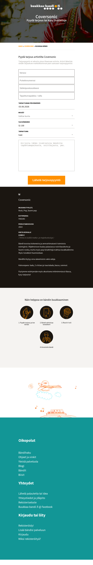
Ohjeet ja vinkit (27, 462)
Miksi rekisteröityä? (29, 544)
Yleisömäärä (24, 122)
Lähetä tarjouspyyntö (47, 185)
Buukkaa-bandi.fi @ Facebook (35, 512)
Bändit (22, 475)
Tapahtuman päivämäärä (29, 103)
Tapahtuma (23, 131)
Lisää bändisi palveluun (32, 535)
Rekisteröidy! (26, 531)
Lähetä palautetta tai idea (33, 499)
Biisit (21, 480)
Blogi (21, 471)
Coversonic (29, 46)
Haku (20, 46)
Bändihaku (24, 458)
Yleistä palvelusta (28, 467)
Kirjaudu (23, 540)
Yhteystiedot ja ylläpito (31, 503)
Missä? (21, 112)
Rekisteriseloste (27, 507)
